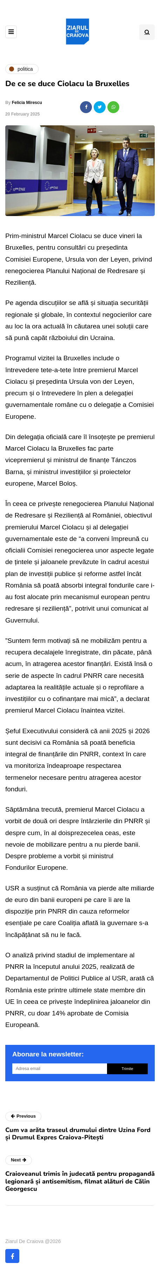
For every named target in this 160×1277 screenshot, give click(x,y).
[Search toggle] (147, 32)
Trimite (127, 1069)
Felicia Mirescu (27, 102)
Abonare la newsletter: (48, 1054)
